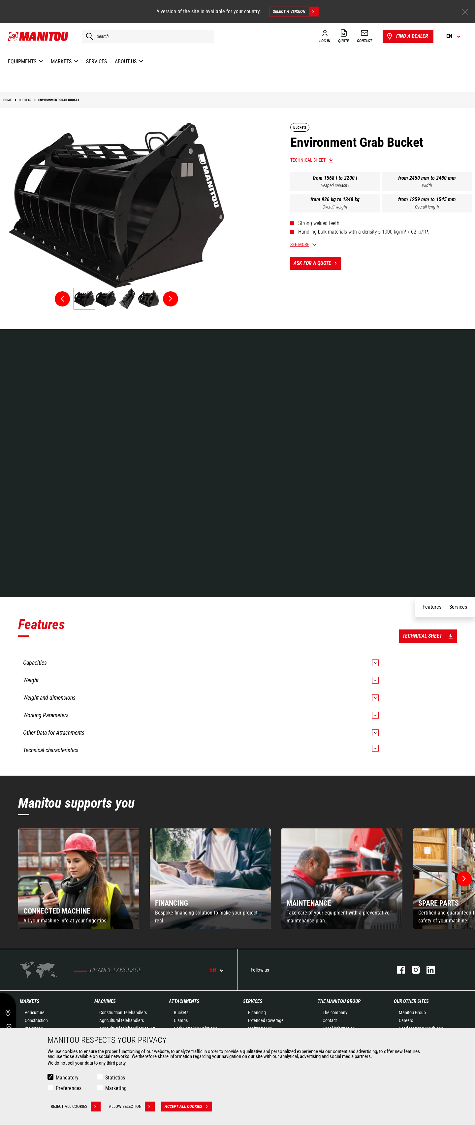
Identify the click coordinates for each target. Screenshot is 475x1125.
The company (335, 1012)
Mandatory (67, 1078)
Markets (29, 1001)
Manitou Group (412, 1012)
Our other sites (411, 1001)
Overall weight (335, 207)
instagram (412, 970)
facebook (397, 970)
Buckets (181, 1012)
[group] (78, 878)
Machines (105, 1001)
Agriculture (35, 1012)
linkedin (427, 970)
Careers (406, 1020)
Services (252, 1001)
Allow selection (132, 1106)
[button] (464, 878)
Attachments (184, 1001)
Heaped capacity (335, 185)
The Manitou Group (339, 1001)
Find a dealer (407, 36)
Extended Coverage (266, 1020)
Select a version (296, 11)
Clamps (181, 1020)
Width (427, 185)
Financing (257, 1012)
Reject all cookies (76, 1106)
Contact (330, 1020)
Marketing (116, 1088)
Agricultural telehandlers (121, 1020)
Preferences (68, 1088)
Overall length (427, 207)
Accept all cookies (188, 1106)
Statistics (115, 1078)
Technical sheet (308, 160)
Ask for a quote (317, 263)
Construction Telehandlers (123, 1012)
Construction (36, 1020)
